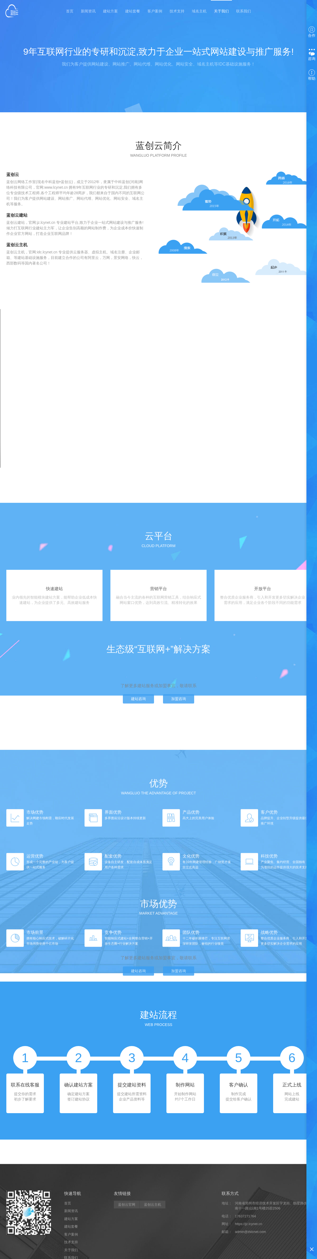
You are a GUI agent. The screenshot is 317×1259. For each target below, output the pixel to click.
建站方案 (110, 10)
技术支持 (177, 10)
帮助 (311, 75)
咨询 (311, 55)
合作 (311, 32)
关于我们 (221, 10)
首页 (69, 10)
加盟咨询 (178, 726)
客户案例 (154, 10)
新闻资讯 (88, 10)
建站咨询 (138, 726)
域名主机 (199, 10)
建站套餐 (132, 10)
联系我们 (243, 10)
